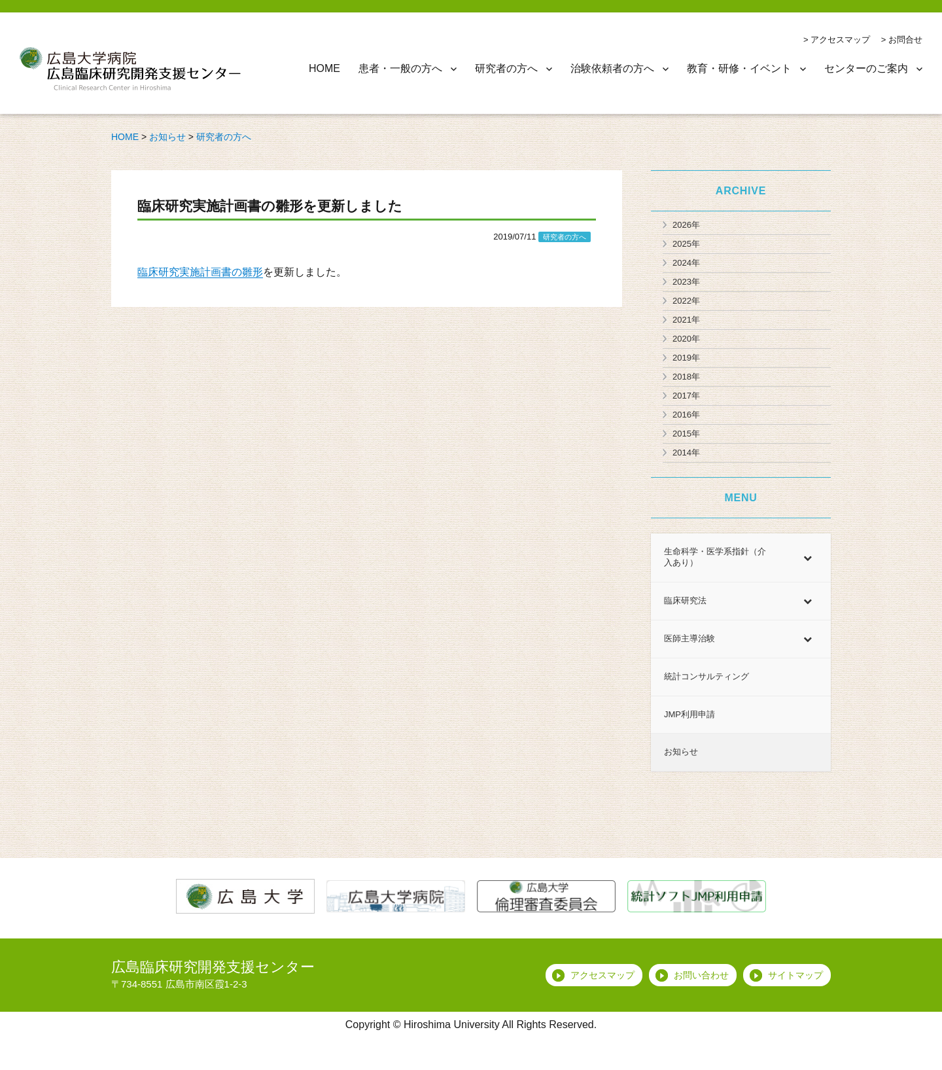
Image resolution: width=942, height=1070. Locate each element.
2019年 (686, 358)
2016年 (686, 414)
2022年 (686, 301)
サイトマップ (795, 975)
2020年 (686, 339)
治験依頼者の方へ (612, 68)
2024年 (686, 263)
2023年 (686, 282)
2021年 (686, 320)
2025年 (686, 244)
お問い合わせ (701, 975)
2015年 (686, 433)
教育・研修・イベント (739, 68)
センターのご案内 (866, 68)
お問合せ (905, 40)
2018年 (686, 377)
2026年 (686, 225)
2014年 (686, 452)
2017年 (686, 396)
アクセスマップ (840, 40)
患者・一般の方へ (400, 68)
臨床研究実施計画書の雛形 (200, 271)
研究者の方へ (506, 68)
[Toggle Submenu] (808, 557)
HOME (324, 68)
